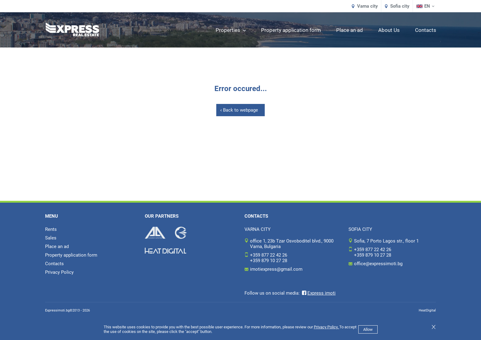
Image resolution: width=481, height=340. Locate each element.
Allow (368, 329)
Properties (231, 30)
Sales (50, 238)
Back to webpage (240, 110)
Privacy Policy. (326, 327)
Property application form (291, 30)
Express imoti (318, 293)
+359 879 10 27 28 (268, 260)
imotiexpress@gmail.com (276, 269)
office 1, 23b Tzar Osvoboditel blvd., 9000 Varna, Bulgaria (291, 243)
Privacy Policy (59, 272)
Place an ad (349, 30)
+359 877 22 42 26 (268, 255)
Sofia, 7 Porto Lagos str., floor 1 (386, 241)
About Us (389, 30)
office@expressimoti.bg (378, 263)
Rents (51, 229)
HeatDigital (427, 310)
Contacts (425, 30)
